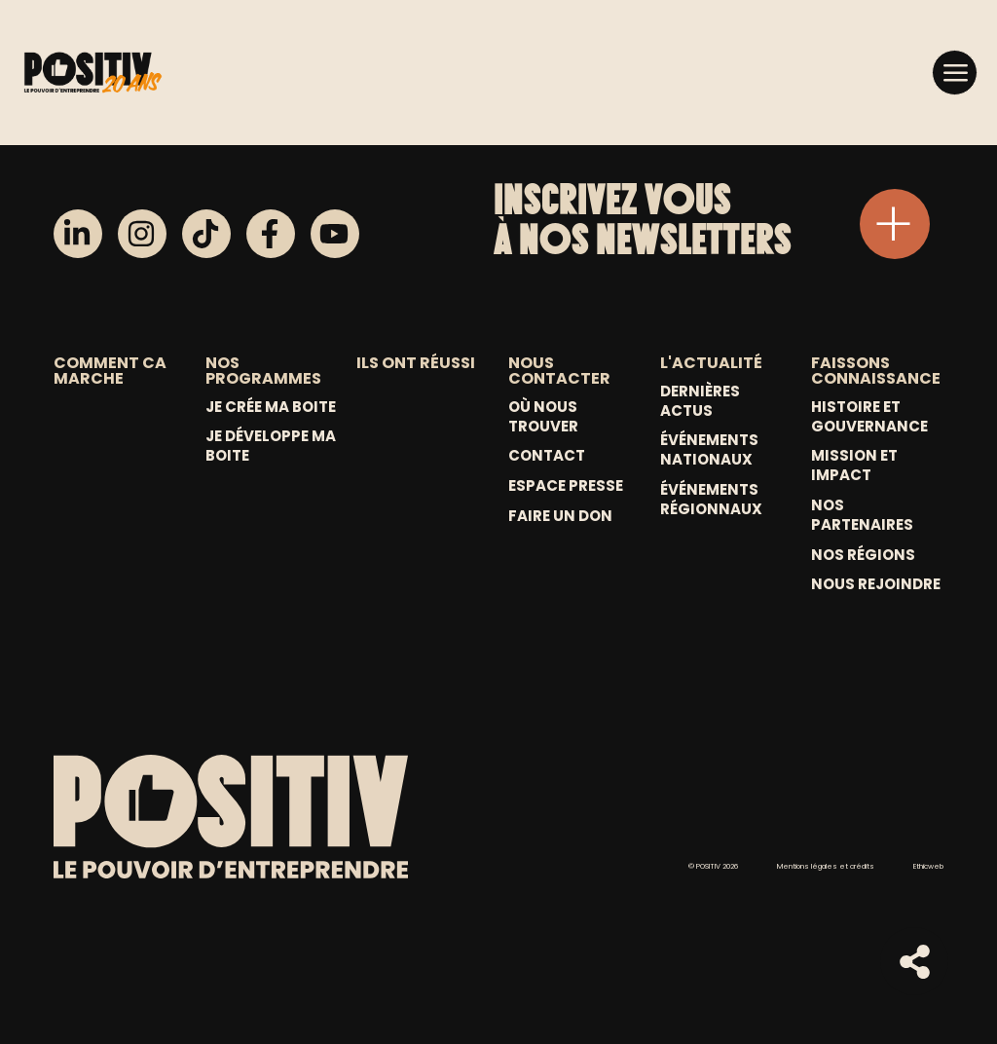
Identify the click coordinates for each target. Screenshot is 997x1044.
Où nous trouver (543, 416)
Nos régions (863, 555)
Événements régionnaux (711, 499)
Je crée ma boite (270, 407)
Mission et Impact (854, 465)
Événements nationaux (709, 449)
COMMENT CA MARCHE (110, 371)
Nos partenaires (862, 515)
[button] (955, 71)
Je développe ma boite (270, 446)
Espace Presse (565, 486)
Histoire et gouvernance (869, 416)
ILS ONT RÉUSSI (415, 363)
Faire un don (560, 516)
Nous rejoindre (876, 584)
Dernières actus (700, 401)
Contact (546, 456)
